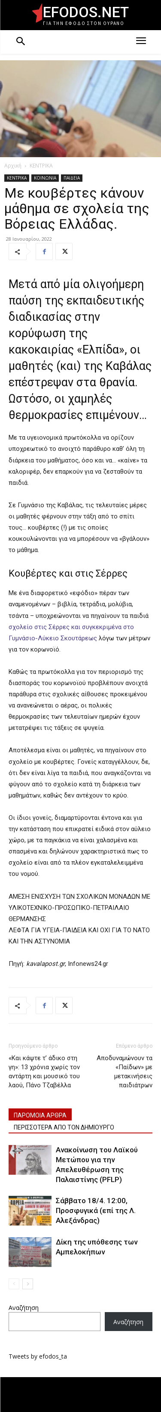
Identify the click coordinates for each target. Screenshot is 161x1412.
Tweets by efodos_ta (38, 1356)
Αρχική (12, 165)
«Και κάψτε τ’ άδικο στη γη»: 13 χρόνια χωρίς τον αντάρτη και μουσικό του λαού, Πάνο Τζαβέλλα (44, 1071)
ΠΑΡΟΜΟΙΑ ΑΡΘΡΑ (40, 1115)
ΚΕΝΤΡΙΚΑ (41, 165)
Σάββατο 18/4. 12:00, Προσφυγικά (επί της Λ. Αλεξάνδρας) (96, 1210)
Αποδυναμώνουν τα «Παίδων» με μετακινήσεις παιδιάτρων (124, 1071)
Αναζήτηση (24, 1307)
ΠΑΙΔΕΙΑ (72, 178)
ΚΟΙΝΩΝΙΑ (45, 178)
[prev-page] (14, 1284)
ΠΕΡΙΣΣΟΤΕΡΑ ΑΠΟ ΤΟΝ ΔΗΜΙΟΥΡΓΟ (64, 1127)
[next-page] (27, 1284)
